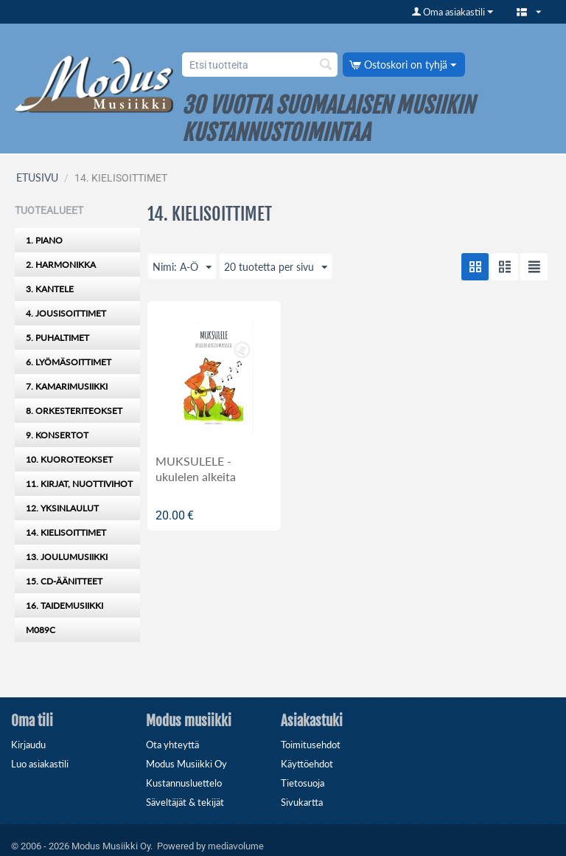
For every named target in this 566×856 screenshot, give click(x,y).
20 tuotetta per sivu (275, 267)
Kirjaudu (28, 744)
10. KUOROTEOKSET (69, 459)
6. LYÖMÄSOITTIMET (68, 361)
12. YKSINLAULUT (62, 508)
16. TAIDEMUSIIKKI (64, 605)
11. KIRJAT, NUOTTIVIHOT (79, 483)
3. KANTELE (50, 288)
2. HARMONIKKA (61, 264)
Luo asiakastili (40, 764)
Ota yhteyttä (172, 744)
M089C (40, 629)
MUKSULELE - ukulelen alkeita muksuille (196, 476)
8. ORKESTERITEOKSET (74, 410)
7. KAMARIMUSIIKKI (67, 386)
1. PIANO (44, 240)
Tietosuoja (302, 783)
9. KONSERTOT (57, 435)
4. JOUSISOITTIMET (66, 313)
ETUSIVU (37, 177)
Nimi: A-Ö (182, 267)
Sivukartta (302, 802)
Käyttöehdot (307, 764)
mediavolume (236, 846)
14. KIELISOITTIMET (66, 532)
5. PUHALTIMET (57, 337)
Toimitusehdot (310, 744)
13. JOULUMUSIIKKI (67, 556)
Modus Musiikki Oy (186, 764)
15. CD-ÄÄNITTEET (64, 581)
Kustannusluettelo (184, 783)
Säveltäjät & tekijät (185, 802)
